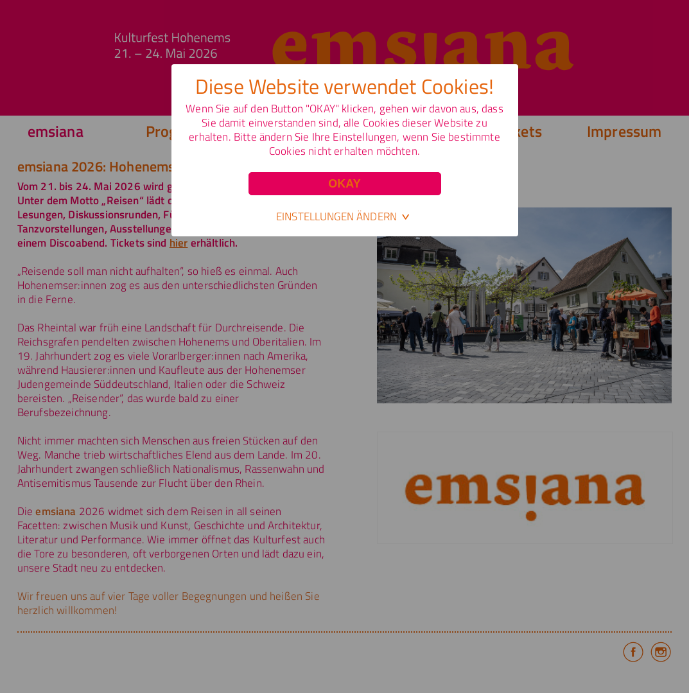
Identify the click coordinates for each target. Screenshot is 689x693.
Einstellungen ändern (336, 216)
